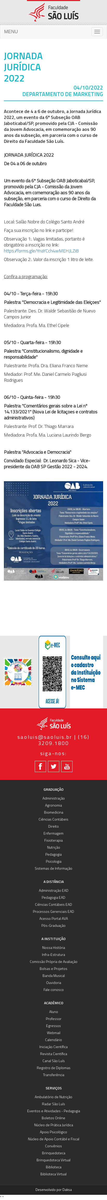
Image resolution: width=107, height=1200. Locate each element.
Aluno (53, 1012)
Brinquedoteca (53, 1153)
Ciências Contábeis (53, 820)
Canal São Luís (53, 1061)
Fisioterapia (53, 841)
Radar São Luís (53, 1104)
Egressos (53, 1026)
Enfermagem (53, 834)
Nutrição (53, 848)
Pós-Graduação (53, 926)
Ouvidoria (53, 983)
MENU (11, 31)
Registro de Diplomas (53, 1068)
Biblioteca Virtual (53, 1174)
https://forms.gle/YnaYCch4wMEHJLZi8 (41, 251)
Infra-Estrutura (53, 955)
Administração (53, 799)
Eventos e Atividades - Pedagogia (53, 1111)
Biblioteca (53, 1167)
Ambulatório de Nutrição (53, 1097)
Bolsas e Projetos (53, 969)
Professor (53, 1019)
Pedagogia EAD (53, 898)
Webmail (53, 1033)
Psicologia (53, 862)
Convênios (53, 1146)
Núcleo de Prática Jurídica (53, 1125)
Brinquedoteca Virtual (53, 1160)
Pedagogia (53, 855)
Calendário (53, 1040)
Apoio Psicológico (53, 1132)
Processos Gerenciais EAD (53, 912)
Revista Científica (53, 1054)
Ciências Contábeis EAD (53, 905)
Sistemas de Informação (53, 869)
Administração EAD (53, 891)
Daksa (67, 1190)
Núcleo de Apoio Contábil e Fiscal (53, 1139)
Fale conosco (54, 990)
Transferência (53, 1075)
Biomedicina (53, 813)
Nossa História (53, 948)
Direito (53, 827)
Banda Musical (53, 976)
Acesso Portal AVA (53, 919)
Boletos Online (53, 1118)
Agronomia (53, 806)
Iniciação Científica (53, 1047)
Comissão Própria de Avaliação (53, 962)
